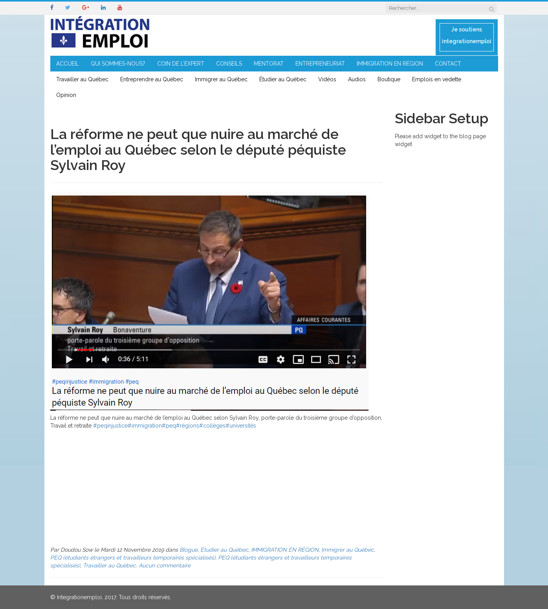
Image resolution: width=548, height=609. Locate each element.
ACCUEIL (67, 63)
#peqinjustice (110, 425)
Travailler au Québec (82, 79)
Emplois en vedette (436, 79)
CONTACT (448, 63)
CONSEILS (229, 63)
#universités (240, 425)
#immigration (145, 425)
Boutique (389, 79)
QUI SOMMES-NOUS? (118, 63)
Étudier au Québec (282, 79)
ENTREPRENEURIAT (320, 63)
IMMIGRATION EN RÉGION (390, 63)
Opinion (66, 95)
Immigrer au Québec (221, 79)
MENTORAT (269, 63)
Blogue (189, 550)
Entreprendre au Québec (151, 79)
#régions (187, 425)
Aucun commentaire (165, 565)
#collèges (212, 425)
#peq (169, 425)
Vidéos (327, 79)
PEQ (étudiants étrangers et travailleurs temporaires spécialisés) (132, 557)
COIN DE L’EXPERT (180, 63)
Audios (357, 79)
